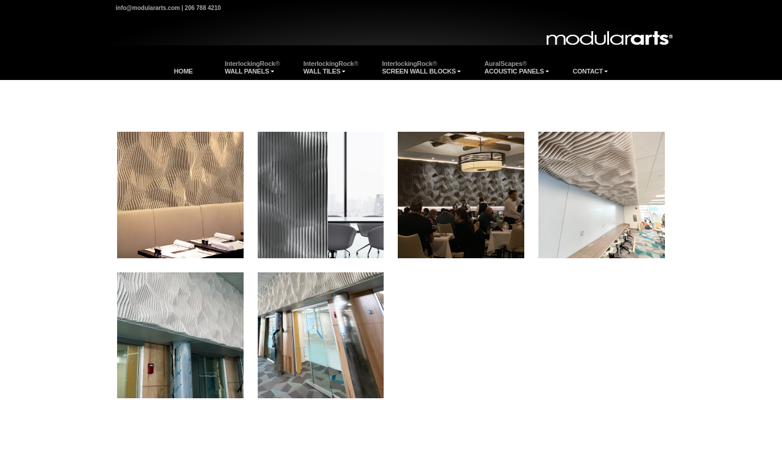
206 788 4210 (203, 8)
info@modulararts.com (148, 8)
